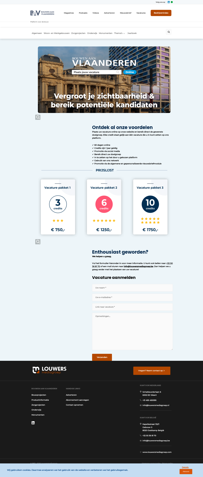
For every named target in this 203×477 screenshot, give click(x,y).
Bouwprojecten (37, 389)
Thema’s (129, 23)
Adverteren (116, 11)
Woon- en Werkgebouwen (57, 23)
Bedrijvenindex (163, 11)
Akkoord (193, 473)
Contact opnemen (74, 398)
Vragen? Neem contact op (151, 360)
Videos (104, 11)
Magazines (80, 11)
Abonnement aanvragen (77, 393)
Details (181, 473)
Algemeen (35, 23)
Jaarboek (144, 23)
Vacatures (144, 11)
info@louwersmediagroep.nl (157, 402)
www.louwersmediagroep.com (158, 454)
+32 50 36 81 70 (130, 251)
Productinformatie (39, 393)
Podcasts (92, 11)
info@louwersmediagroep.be (84, 254)
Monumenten (113, 23)
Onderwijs (98, 23)
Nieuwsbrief (130, 11)
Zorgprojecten (82, 23)
